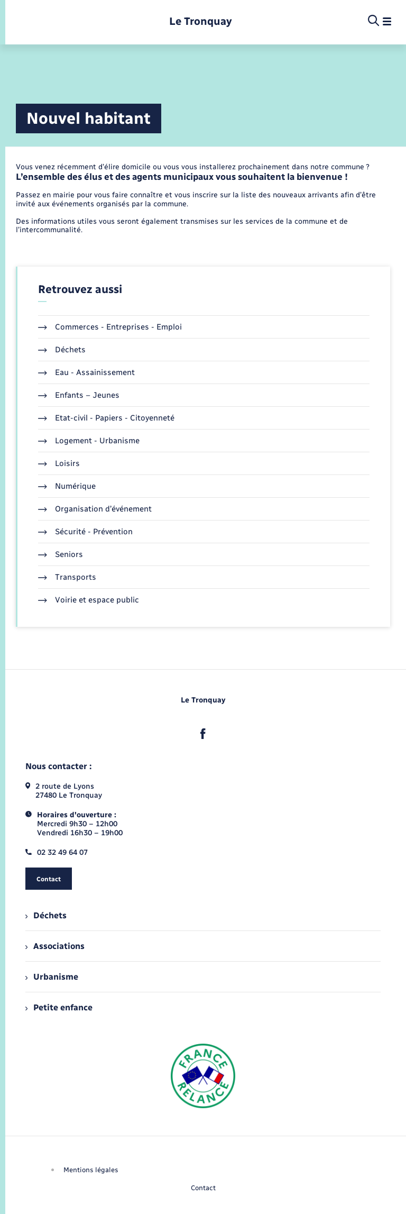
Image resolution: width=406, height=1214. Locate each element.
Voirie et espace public (88, 600)
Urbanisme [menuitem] (51, 977)
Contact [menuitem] (203, 1188)
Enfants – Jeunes (78, 395)
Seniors (60, 554)
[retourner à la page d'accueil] (200, 21)
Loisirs (59, 463)
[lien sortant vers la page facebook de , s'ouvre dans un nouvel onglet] (203, 734)
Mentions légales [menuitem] (90, 1170)
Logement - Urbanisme (89, 440)
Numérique (67, 486)
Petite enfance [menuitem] (59, 1007)
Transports (67, 577)
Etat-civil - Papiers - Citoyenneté (106, 418)
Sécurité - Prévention (85, 531)
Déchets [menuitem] (46, 915)
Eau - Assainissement (86, 372)
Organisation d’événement (95, 509)
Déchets (62, 349)
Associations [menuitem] (55, 946)
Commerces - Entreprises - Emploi (110, 327)
